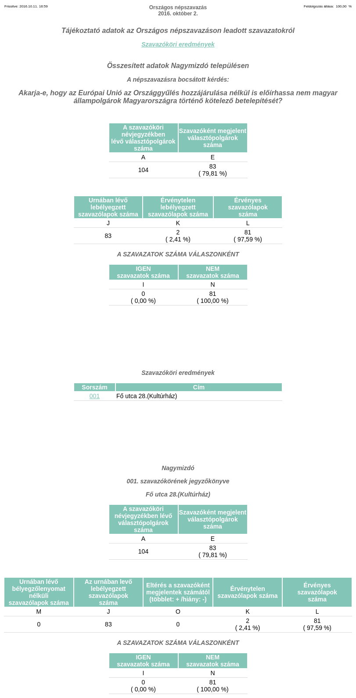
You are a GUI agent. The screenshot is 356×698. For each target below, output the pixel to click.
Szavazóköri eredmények (178, 44)
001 (95, 395)
